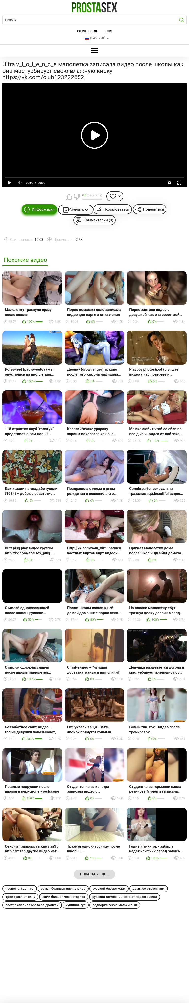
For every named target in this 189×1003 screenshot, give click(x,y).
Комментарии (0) (98, 220)
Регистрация (87, 31)
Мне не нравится (76, 196)
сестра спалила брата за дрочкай (32, 905)
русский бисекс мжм (109, 888)
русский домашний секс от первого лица (124, 897)
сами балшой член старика (63, 897)
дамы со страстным (149, 888)
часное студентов (20, 888)
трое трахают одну (20, 897)
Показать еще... (94, 874)
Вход (108, 31)
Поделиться (153, 209)
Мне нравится (69, 196)
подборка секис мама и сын (115, 905)
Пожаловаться (116, 209)
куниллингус (75, 905)
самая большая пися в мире (63, 888)
